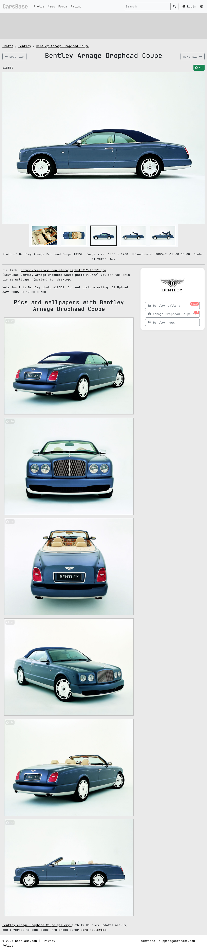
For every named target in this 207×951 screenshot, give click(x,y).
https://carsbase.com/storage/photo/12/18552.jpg (63, 270)
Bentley (24, 46)
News (51, 6)
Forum (62, 6)
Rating (76, 6)
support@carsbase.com (177, 941)
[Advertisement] (103, 25)
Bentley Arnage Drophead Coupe (62, 46)
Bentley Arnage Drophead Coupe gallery (37, 925)
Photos (39, 6)
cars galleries (93, 930)
